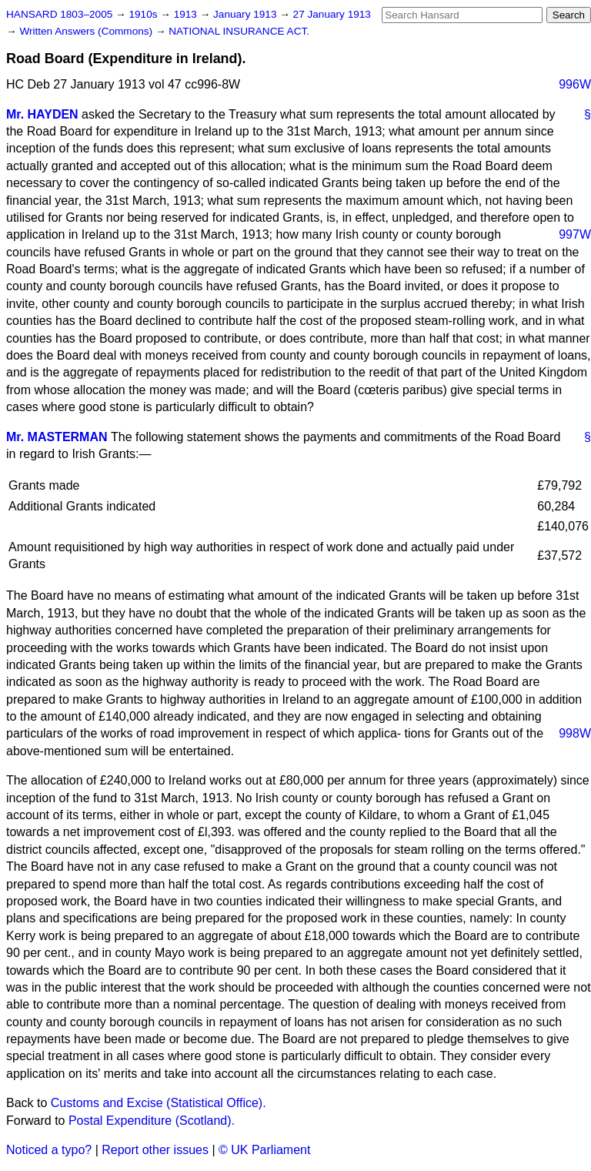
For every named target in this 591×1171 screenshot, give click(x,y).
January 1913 (246, 14)
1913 (187, 14)
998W (575, 733)
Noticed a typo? (49, 1149)
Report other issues (155, 1149)
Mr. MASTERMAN (57, 436)
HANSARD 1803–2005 (59, 14)
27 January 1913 (332, 14)
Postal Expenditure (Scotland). (151, 1120)
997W (575, 234)
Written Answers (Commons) (87, 31)
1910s (144, 14)
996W (575, 84)
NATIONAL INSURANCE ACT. (239, 31)
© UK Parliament (264, 1149)
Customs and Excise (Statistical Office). (158, 1102)
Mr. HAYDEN (42, 114)
